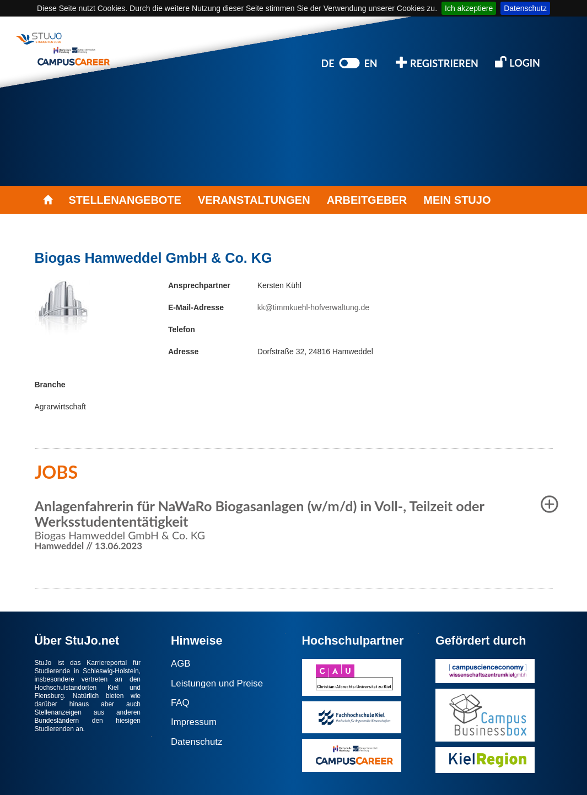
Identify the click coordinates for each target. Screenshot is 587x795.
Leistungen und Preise (217, 683)
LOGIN (517, 62)
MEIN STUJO (457, 200)
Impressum (194, 722)
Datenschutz (525, 8)
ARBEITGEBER (367, 200)
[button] (549, 504)
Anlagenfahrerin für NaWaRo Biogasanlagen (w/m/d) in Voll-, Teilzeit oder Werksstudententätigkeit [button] (259, 513)
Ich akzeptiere (469, 8)
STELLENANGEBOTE (125, 200)
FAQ (180, 702)
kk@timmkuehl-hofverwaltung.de (313, 307)
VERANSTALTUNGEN (254, 200)
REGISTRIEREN (437, 62)
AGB (180, 663)
